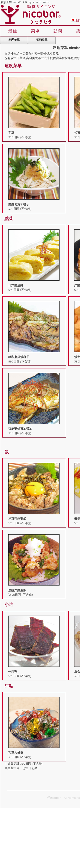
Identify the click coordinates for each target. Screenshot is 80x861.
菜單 (35, 30)
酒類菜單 (41, 39)
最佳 (12, 30)
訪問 (58, 30)
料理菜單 (14, 39)
